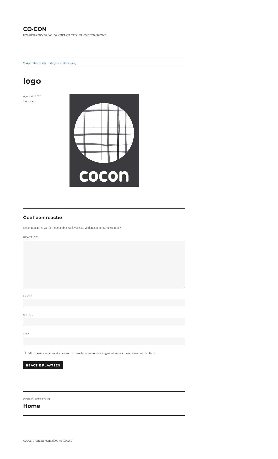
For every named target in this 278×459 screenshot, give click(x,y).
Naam (27, 295)
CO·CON (35, 29)
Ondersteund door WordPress (54, 440)
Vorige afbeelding (34, 63)
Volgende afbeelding (63, 63)
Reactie (30, 237)
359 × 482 (29, 101)
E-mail (28, 314)
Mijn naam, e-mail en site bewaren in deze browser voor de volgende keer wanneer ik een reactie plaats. (91, 353)
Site (26, 333)
